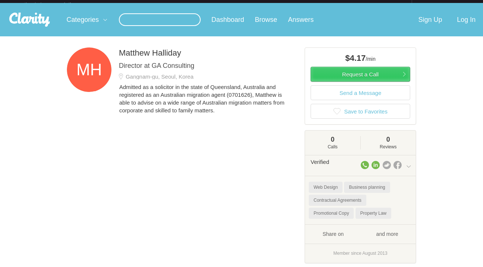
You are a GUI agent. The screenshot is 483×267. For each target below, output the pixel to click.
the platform (55, 4)
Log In (466, 25)
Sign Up (430, 25)
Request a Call (360, 80)
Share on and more (360, 239)
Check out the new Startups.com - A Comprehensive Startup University (331, 4)
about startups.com (438, 4)
